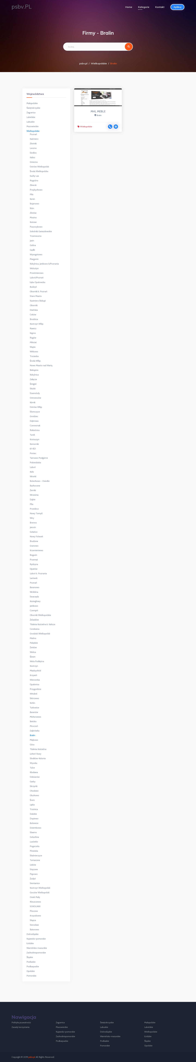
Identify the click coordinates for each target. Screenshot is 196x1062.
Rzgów (33, 337)
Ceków (33, 314)
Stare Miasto (36, 296)
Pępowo (34, 874)
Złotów (33, 213)
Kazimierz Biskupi (38, 300)
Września (34, 495)
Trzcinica (34, 809)
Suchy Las (34, 176)
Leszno (33, 148)
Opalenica (34, 684)
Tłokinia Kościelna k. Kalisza (42, 624)
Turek (32, 435)
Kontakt (159, 7)
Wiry (32, 518)
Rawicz (33, 328)
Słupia (32, 347)
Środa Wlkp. (35, 361)
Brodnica (34, 319)
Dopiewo (34, 818)
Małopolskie (32, 103)
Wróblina (34, 592)
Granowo (34, 545)
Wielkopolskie (99, 63)
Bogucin (33, 555)
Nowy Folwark (36, 536)
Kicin (32, 208)
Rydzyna (34, 564)
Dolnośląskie (33, 934)
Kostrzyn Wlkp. (37, 324)
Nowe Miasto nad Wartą (41, 365)
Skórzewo (34, 698)
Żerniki (33, 490)
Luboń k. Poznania (38, 573)
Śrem (32, 800)
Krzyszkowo (35, 915)
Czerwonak (35, 425)
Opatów (33, 569)
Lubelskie (31, 117)
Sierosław (34, 925)
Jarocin (33, 527)
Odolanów (35, 777)
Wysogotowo (36, 254)
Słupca (33, 920)
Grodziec (34, 416)
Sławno (33, 832)
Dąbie (32, 499)
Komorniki (34, 444)
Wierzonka (35, 680)
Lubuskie (31, 121)
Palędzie (34, 643)
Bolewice (34, 823)
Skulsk (33, 388)
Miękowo (34, 740)
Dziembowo (35, 827)
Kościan (33, 222)
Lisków (33, 864)
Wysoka (33, 763)
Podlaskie (31, 962)
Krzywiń (33, 675)
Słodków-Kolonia (38, 758)
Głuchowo (34, 795)
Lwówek (33, 578)
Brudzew (34, 541)
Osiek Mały (35, 897)
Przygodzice (35, 689)
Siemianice (35, 883)
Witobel (33, 693)
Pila (31, 504)
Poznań (33, 582)
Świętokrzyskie (33, 108)
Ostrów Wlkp (36, 407)
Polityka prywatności (21, 1022)
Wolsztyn (34, 268)
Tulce (32, 767)
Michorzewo (35, 717)
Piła (31, 194)
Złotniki (33, 143)
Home (128, 7)
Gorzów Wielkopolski (39, 892)
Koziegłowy (35, 601)
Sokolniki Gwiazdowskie (41, 231)
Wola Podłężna (37, 661)
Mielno (33, 638)
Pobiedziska (35, 462)
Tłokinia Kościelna (38, 749)
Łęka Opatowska (37, 282)
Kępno (33, 333)
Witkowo (34, 351)
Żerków (33, 647)
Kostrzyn (34, 666)
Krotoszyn (34, 439)
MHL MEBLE (98, 111)
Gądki (32, 250)
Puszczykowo (36, 226)
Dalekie (33, 814)
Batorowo (34, 929)
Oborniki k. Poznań (38, 291)
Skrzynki (33, 786)
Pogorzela (34, 846)
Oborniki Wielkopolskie (40, 615)
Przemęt (34, 559)
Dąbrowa (34, 421)
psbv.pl (83, 63)
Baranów (34, 712)
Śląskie (30, 957)
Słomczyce (35, 411)
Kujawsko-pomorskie (36, 938)
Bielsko (33, 721)
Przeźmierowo (36, 273)
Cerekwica (34, 629)
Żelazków (34, 619)
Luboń (33, 467)
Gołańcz (33, 532)
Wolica (33, 652)
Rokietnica (34, 430)
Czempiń (34, 610)
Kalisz (32, 157)
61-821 (33, 448)
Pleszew (34, 911)
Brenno (33, 522)
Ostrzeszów (35, 398)
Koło (32, 471)
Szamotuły (35, 393)
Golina (33, 245)
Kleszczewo (35, 901)
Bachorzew (35, 485)
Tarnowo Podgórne (39, 458)
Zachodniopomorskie (36, 952)
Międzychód (35, 670)
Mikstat (33, 342)
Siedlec (33, 152)
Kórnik (32, 402)
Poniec (33, 453)
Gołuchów (34, 837)
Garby (32, 781)
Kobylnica (34, 374)
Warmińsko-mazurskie (37, 948)
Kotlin (32, 703)
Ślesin (32, 656)
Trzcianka (34, 356)
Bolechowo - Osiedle (40, 481)
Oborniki (34, 305)
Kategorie (143, 7)
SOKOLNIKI (35, 906)
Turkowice (34, 707)
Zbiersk (33, 185)
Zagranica (31, 112)
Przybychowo (36, 189)
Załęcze (33, 379)
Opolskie (31, 971)
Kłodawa (34, 772)
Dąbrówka (34, 730)
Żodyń (33, 878)
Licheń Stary (35, 754)
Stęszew (34, 869)
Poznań (33, 134)
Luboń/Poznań (37, 277)
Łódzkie (30, 943)
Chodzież (34, 790)
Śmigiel (33, 384)
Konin (32, 199)
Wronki (33, 476)
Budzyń (33, 287)
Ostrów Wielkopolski (39, 166)
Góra (32, 744)
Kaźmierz (34, 139)
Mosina (33, 217)
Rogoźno (34, 180)
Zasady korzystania (20, 1027)
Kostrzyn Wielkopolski (40, 888)
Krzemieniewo (36, 550)
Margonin (34, 259)
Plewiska (34, 851)
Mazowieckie (33, 126)
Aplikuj (177, 7)
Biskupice (34, 370)
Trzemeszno (36, 236)
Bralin (32, 735)
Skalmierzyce (36, 855)
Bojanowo (34, 203)
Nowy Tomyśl (36, 513)
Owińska (34, 310)
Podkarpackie (33, 966)
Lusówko (34, 841)
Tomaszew (35, 860)
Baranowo (34, 587)
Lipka (32, 804)
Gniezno (34, 162)
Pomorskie (31, 975)
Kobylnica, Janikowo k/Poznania (44, 263)
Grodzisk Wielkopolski (40, 633)
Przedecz (34, 508)
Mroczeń (34, 726)
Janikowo (34, 606)
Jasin (32, 240)
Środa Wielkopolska (39, 171)
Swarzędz (34, 596)
